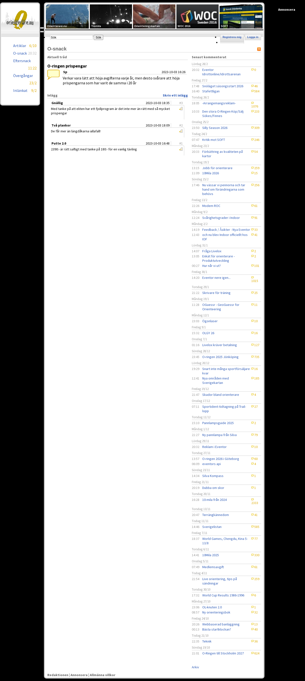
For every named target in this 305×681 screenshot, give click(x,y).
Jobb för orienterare (217, 168)
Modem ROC (211, 206)
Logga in (252, 37)
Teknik (207, 641)
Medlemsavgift (213, 567)
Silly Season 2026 (214, 128)
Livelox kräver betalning (219, 345)
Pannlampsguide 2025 (218, 423)
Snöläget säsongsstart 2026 (222, 86)
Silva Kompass (213, 476)
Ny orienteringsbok (216, 612)
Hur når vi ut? (211, 265)
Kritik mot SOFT (213, 139)
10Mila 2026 (210, 173)
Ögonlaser (210, 321)
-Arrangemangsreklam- (219, 103)
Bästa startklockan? (216, 629)
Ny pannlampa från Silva (219, 435)
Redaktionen (57, 675)
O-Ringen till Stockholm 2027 (223, 653)
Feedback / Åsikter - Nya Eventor (226, 229)
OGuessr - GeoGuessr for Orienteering (220, 306)
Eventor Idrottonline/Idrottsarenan (221, 72)
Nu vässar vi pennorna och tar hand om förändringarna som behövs (223, 189)
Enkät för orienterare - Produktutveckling (218, 258)
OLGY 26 (208, 333)
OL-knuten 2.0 (212, 607)
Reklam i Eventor (214, 447)
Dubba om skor (213, 488)
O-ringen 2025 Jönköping (220, 357)
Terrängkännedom (215, 515)
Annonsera (79, 675)
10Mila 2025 (210, 555)
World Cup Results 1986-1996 (223, 595)
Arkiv (195, 667)
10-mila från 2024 (214, 499)
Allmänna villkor (102, 675)
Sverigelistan (212, 527)
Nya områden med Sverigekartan (215, 380)
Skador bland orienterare (220, 394)
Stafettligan (211, 91)
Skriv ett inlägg (175, 95)
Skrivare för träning (216, 293)
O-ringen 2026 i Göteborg (220, 459)
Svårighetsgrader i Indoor (221, 217)
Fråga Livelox (211, 251)
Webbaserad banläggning (221, 624)
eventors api (211, 464)
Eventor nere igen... (216, 277)
